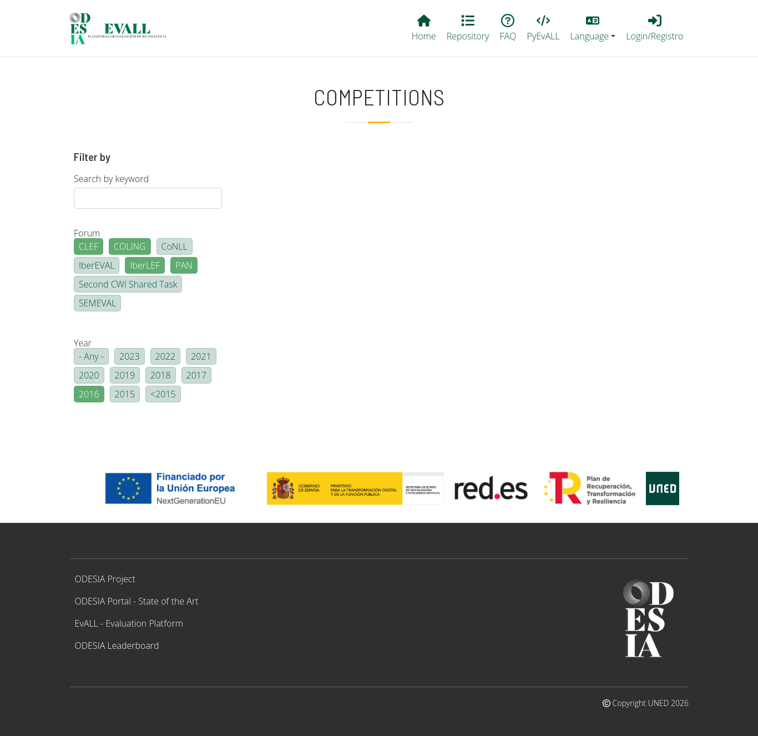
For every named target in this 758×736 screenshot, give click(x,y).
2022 (165, 356)
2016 (89, 394)
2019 (125, 375)
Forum (87, 233)
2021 (201, 356)
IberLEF (145, 265)
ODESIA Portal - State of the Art (137, 601)
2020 (89, 375)
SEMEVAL (97, 303)
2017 (196, 375)
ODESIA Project (105, 579)
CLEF (88, 246)
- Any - (91, 356)
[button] (593, 28)
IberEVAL (96, 265)
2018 (160, 375)
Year (83, 343)
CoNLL (174, 246)
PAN (184, 265)
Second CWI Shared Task (128, 284)
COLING (130, 246)
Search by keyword (111, 179)
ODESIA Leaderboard (117, 645)
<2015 (163, 394)
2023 (129, 356)
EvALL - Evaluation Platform (129, 623)
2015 (125, 394)
